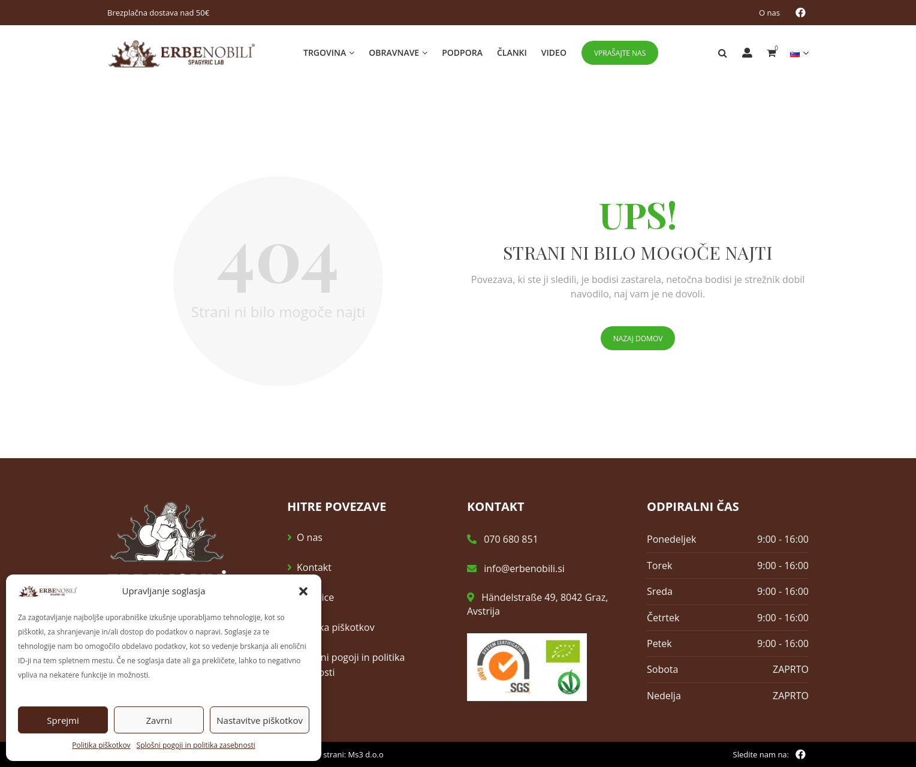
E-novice (315, 597)
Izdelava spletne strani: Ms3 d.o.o (323, 754)
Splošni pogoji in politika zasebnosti (196, 745)
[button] (303, 591)
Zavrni (159, 720)
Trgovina (324, 52)
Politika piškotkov (101, 745)
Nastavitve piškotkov (259, 720)
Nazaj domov (638, 339)
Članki (512, 52)
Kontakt (314, 568)
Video (554, 52)
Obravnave (394, 52)
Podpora (462, 52)
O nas (769, 12)
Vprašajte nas (620, 53)
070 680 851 (502, 539)
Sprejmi (63, 720)
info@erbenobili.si (516, 568)
